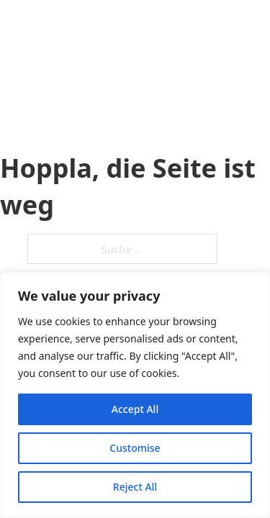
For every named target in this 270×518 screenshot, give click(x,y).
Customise (134, 448)
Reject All (135, 487)
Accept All (135, 409)
